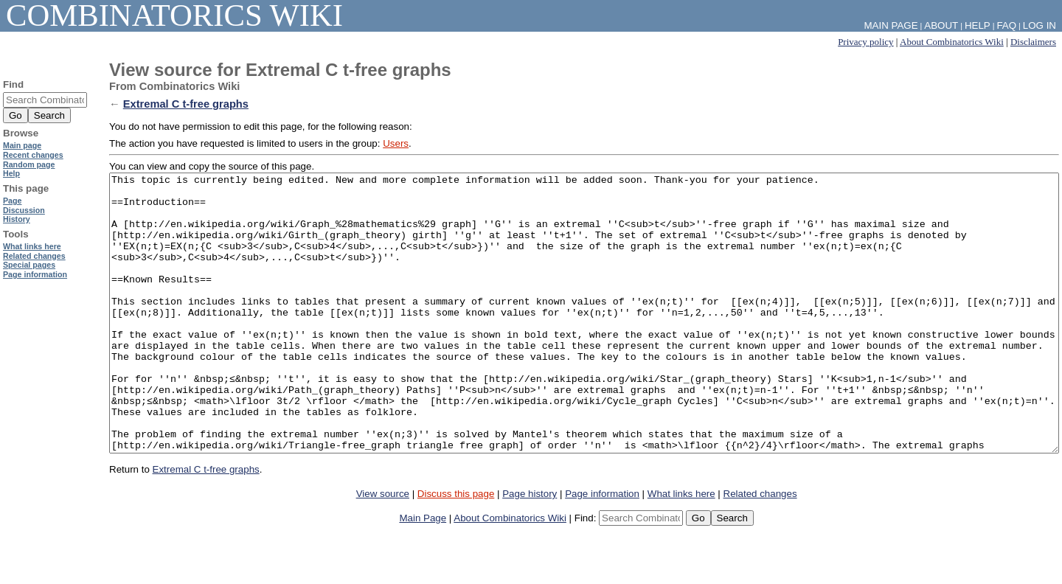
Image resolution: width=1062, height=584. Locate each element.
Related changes (760, 549)
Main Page (422, 573)
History (16, 219)
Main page (22, 145)
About (941, 25)
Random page (29, 164)
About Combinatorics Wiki (952, 41)
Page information (602, 549)
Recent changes (33, 154)
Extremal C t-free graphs (186, 104)
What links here (681, 549)
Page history (529, 549)
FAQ (1006, 25)
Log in (1039, 25)
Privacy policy (865, 41)
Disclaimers (1033, 41)
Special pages (29, 264)
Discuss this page (455, 549)
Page (12, 200)
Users (396, 143)
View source (382, 549)
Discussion (24, 210)
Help (977, 25)
